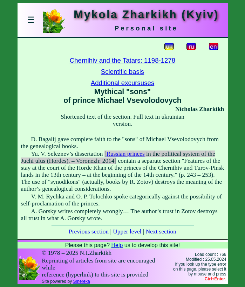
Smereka (81, 281)
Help (117, 245)
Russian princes (126, 153)
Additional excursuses (122, 82)
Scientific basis (122, 71)
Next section (161, 231)
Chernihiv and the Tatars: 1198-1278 (122, 60)
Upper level (127, 231)
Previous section (89, 231)
